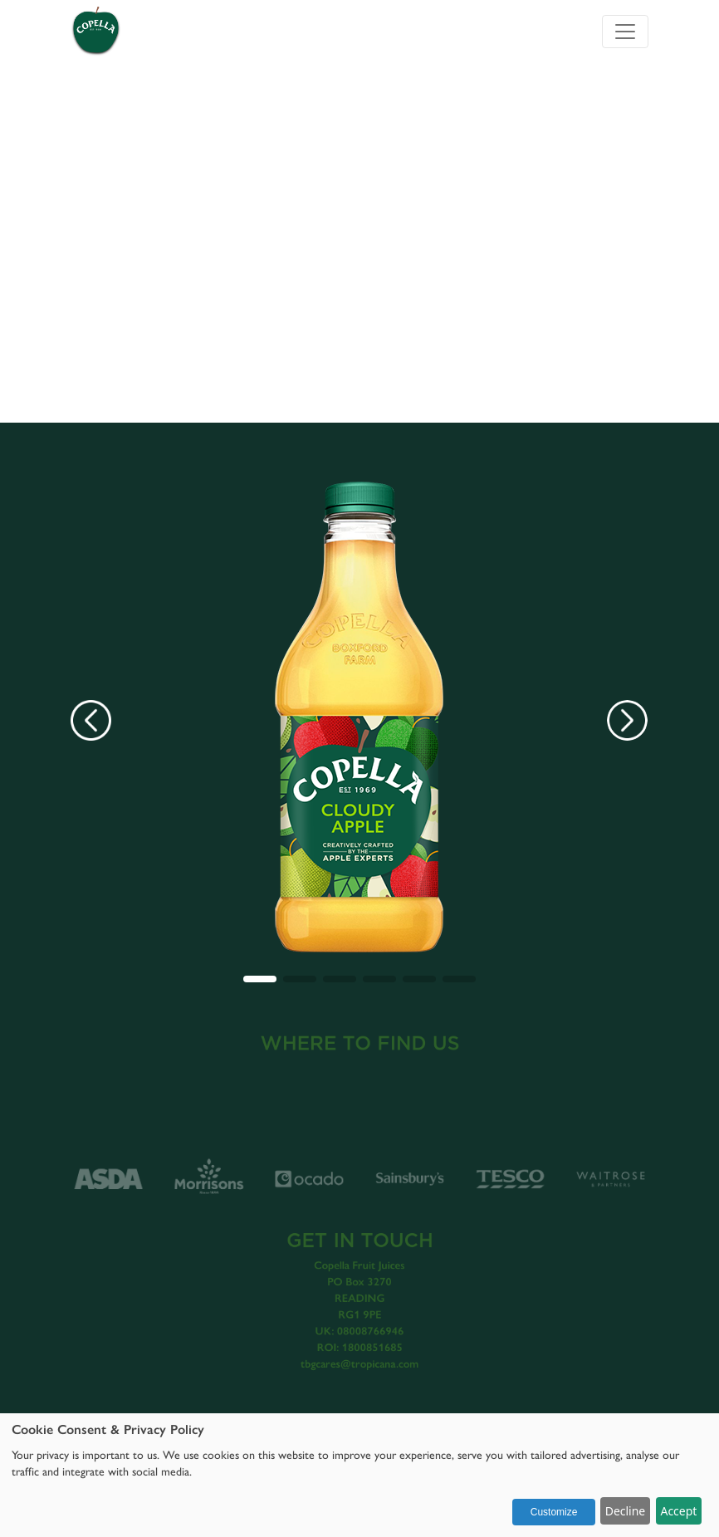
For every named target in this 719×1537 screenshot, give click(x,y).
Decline (625, 1511)
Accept (678, 1511)
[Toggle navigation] (625, 31)
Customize (554, 1512)
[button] (259, 979)
